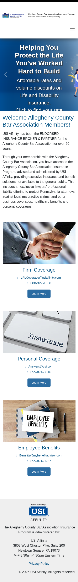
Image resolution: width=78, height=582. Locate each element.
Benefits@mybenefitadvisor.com (40, 455)
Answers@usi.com (40, 366)
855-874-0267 (40, 461)
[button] (6, 74)
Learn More (39, 293)
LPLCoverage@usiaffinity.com (41, 277)
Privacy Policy (39, 563)
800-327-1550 (40, 283)
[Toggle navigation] (72, 28)
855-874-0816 (40, 372)
